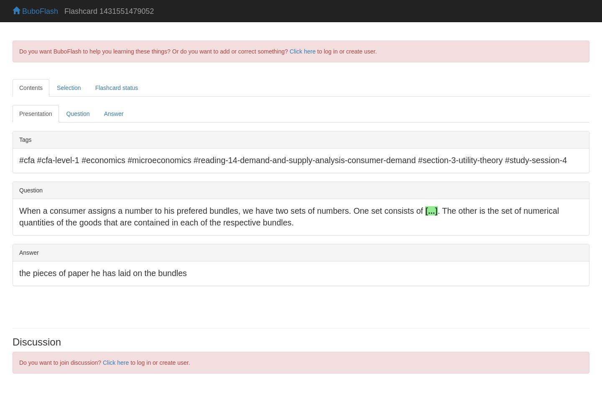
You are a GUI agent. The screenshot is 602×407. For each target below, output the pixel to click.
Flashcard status (116, 87)
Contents (31, 87)
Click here (303, 51)
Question (78, 113)
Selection (69, 87)
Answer (114, 113)
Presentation (35, 113)
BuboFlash (35, 11)
